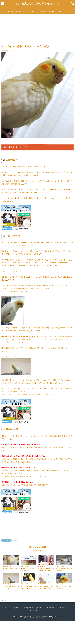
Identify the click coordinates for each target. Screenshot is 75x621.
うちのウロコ (22, 11)
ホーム (7, 11)
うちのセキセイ (41, 11)
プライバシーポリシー (63, 11)
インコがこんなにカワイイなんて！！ (37, 3)
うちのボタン (32, 11)
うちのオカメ (52, 11)
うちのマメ (14, 11)
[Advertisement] (37, 28)
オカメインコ (7, 540)
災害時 (15, 540)
